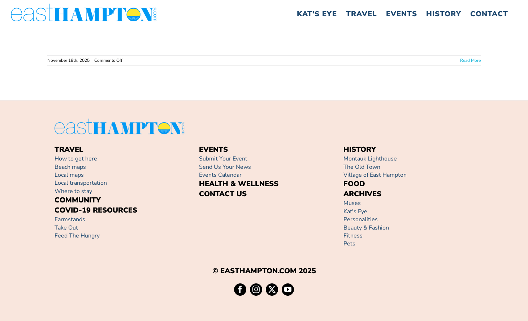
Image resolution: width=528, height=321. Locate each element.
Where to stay (73, 191)
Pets (349, 244)
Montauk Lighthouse (370, 159)
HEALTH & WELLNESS (238, 184)
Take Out (66, 228)
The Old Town (361, 167)
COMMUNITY (78, 200)
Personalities (360, 219)
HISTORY (359, 149)
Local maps (69, 175)
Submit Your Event (223, 159)
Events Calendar (220, 175)
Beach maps (70, 167)
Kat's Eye (355, 211)
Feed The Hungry (77, 236)
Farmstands (70, 219)
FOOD (354, 184)
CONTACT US (223, 194)
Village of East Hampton (375, 175)
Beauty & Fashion (366, 228)
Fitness (353, 236)
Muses (352, 203)
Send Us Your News (225, 167)
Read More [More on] (470, 60)
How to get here (76, 159)
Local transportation (81, 183)
